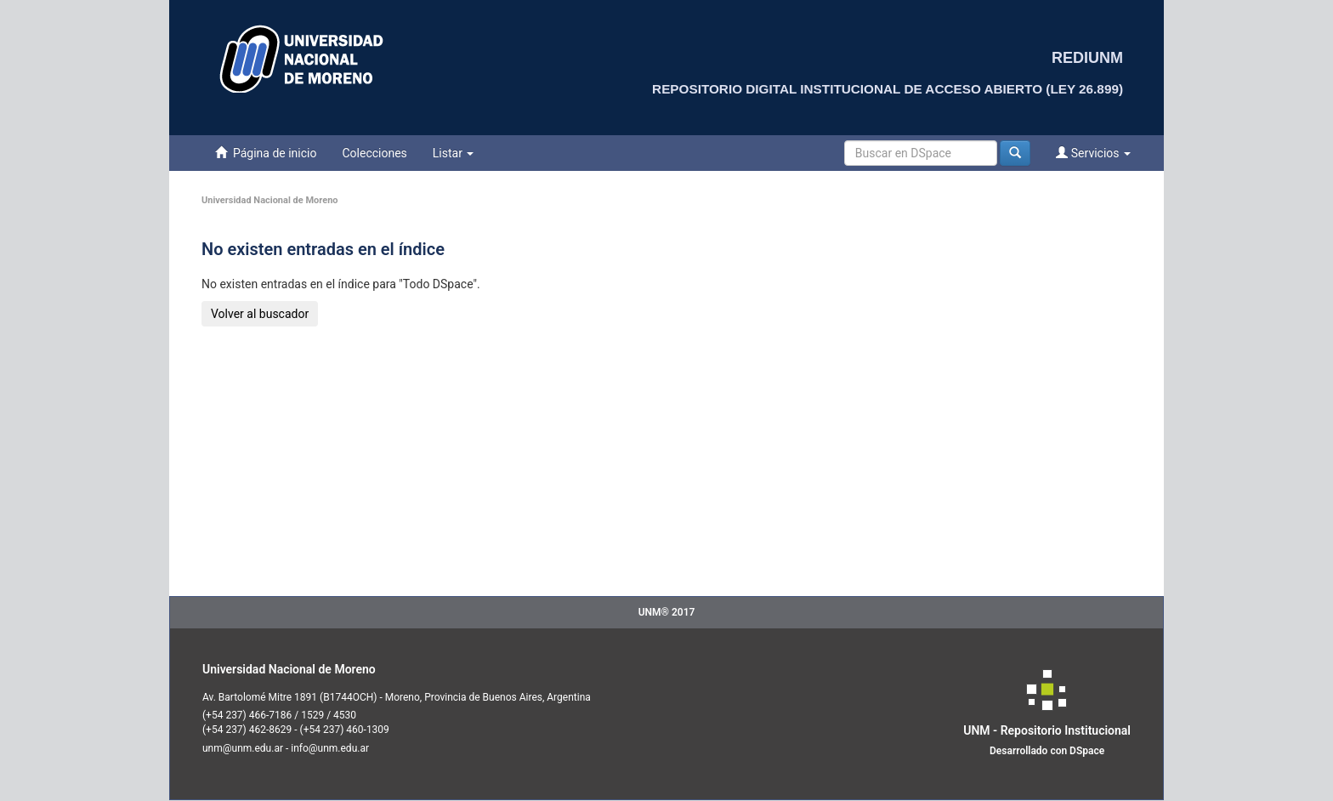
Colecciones (374, 153)
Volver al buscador (260, 314)
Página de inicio (265, 152)
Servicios (1093, 152)
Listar (453, 153)
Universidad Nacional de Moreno (269, 200)
